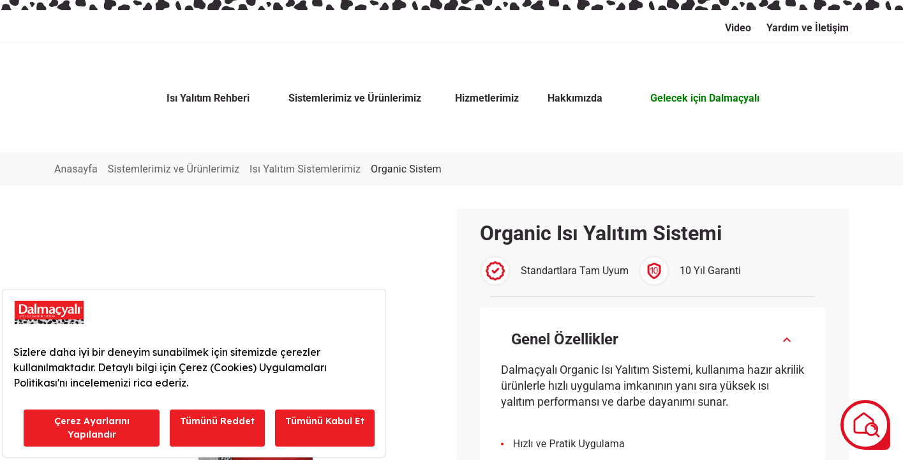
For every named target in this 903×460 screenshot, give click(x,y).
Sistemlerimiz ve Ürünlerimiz (189, 111)
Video (738, 28)
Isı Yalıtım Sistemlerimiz (335, 111)
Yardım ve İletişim (807, 28)
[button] (653, 281)
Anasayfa (76, 111)
